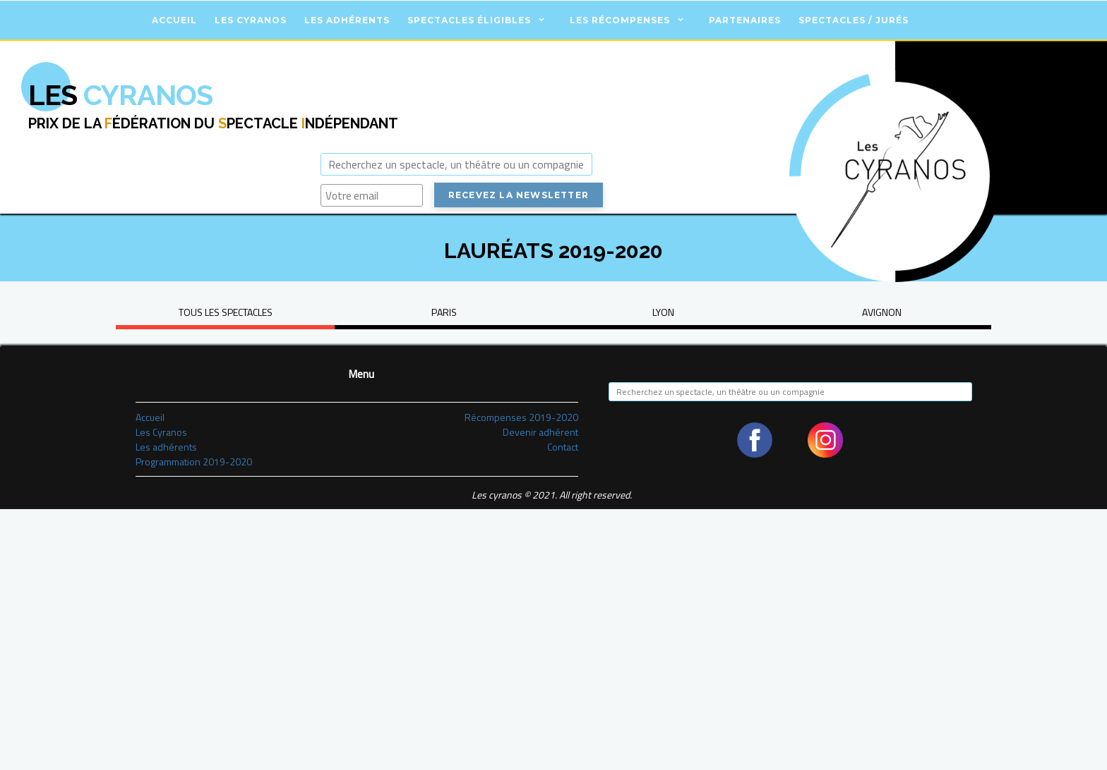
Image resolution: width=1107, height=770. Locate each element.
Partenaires (745, 20)
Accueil (174, 20)
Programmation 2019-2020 (194, 461)
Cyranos (120, 94)
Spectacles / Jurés (853, 20)
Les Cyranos (251, 20)
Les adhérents (347, 20)
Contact (562, 446)
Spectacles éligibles (469, 20)
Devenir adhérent (540, 431)
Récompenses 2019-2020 (521, 417)
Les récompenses (620, 20)
